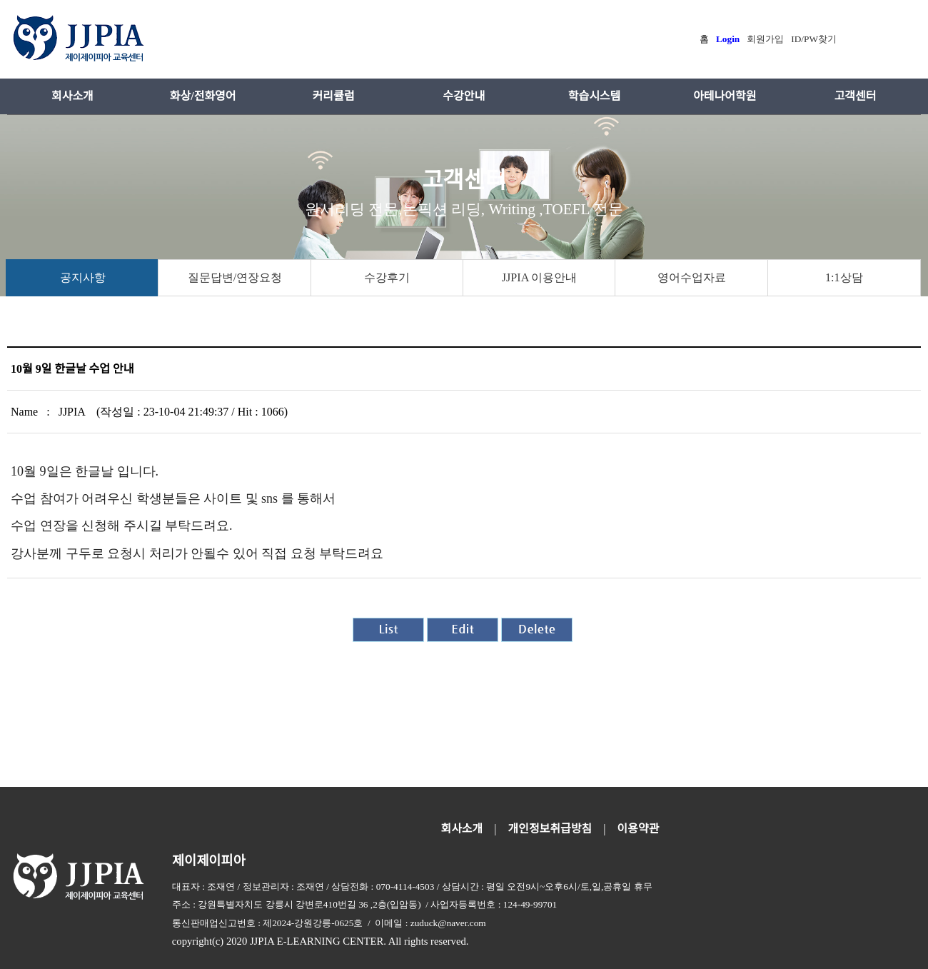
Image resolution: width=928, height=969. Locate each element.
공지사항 (83, 277)
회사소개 (72, 96)
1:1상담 (844, 277)
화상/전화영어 (203, 96)
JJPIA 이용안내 (540, 277)
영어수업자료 (691, 277)
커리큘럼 (334, 96)
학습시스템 (594, 96)
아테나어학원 (724, 96)
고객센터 (855, 96)
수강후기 (387, 277)
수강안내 (464, 96)
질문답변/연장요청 (235, 277)
